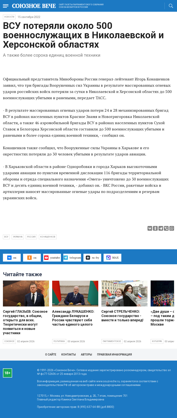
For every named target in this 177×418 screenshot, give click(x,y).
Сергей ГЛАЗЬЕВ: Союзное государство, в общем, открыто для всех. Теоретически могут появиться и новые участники (25, 322)
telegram (72, 257)
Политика (59, 341)
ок (32, 257)
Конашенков (47, 237)
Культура (157, 341)
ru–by (92, 257)
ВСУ (6, 237)
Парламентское (112, 341)
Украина (17, 237)
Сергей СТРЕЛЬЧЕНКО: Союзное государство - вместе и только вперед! (122, 315)
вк (11, 257)
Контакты (68, 354)
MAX (112, 257)
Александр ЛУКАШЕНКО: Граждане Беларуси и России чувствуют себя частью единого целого (73, 317)
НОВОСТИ (9, 17)
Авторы (86, 354)
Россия (31, 237)
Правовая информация (114, 354)
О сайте (50, 354)
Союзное (9, 341)
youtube (52, 257)
